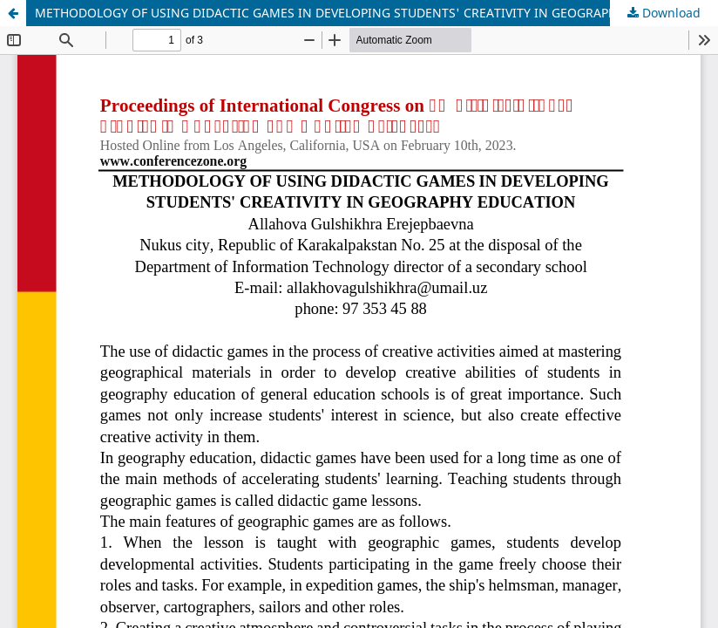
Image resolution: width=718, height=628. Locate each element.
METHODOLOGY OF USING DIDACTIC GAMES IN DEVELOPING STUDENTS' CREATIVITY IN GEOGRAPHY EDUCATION (366, 12)
